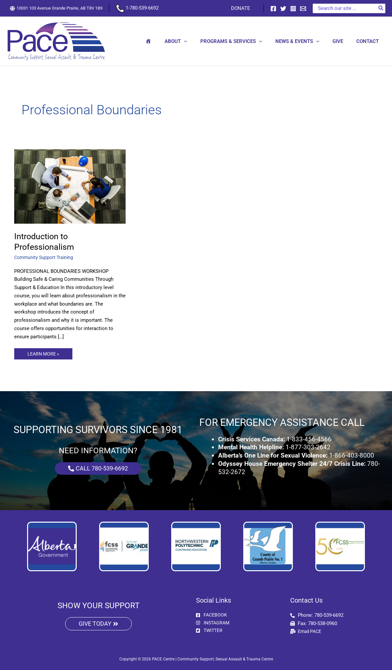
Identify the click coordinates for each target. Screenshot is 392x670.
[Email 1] (303, 9)
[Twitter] (283, 9)
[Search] (381, 8)
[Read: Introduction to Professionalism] (70, 186)
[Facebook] (273, 9)
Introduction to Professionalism (45, 241)
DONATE (242, 8)
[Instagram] (293, 9)
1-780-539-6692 (137, 8)
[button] (199, 41)
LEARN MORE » (45, 352)
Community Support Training (45, 257)
